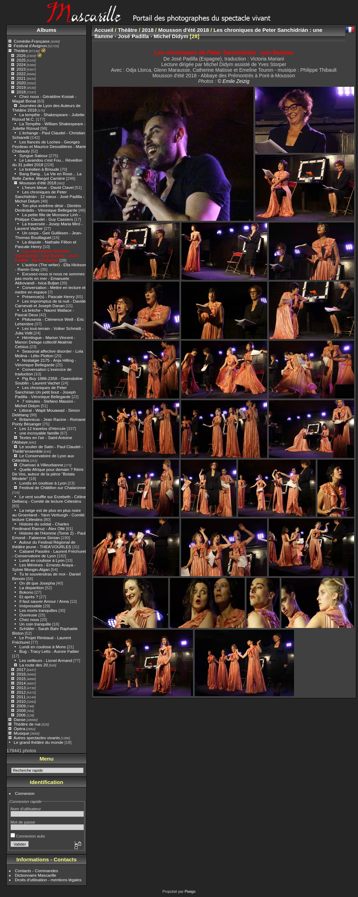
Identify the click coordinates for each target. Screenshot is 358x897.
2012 (21, 692)
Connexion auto (27, 836)
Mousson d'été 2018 (37, 183)
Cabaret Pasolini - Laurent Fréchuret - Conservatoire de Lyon (49, 553)
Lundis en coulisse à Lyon (42, 483)
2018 (21, 92)
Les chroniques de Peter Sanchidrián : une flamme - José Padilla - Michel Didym (46, 255)
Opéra (19, 728)
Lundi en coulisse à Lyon (41, 560)
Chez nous (29, 619)
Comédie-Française (32, 41)
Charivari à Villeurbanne (41, 464)
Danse (20, 719)
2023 (21, 69)
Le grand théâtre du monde (38, 742)
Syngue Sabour (33, 155)
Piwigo (190, 891)
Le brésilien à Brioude (39, 169)
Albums (46, 30)
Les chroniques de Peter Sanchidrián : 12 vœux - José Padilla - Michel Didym (50, 196)
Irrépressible (30, 605)
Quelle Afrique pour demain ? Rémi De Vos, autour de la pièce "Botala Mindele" (48, 474)
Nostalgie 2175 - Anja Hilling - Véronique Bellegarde (45, 362)
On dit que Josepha (37, 583)
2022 (21, 73)
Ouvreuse (28, 615)
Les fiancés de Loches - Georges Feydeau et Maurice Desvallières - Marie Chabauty (49, 146)
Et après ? (28, 596)
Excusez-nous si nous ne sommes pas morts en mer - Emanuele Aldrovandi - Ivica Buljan (50, 278)
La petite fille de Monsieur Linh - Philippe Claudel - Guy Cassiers (47, 216)
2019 (21, 87)
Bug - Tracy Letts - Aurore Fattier (49, 651)
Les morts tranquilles (38, 610)
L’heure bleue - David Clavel (47, 187)
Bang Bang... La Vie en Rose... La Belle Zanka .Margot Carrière (46, 176)
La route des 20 (33, 665)
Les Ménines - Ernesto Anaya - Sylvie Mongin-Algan (44, 567)
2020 (21, 82)
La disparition (31, 587)
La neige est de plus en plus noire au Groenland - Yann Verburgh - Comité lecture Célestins (48, 515)
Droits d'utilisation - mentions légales (48, 879)
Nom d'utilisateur (25, 808)
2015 (21, 678)
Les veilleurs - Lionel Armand (45, 660)
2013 (21, 687)
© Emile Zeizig (233, 81)
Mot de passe (22, 822)
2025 (21, 60)
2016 (21, 674)
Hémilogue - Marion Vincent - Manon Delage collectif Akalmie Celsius (45, 342)
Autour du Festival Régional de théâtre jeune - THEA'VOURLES (44, 544)
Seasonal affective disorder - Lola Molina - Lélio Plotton (49, 353)
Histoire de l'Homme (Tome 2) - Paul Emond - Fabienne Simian (49, 535)
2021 (21, 78)
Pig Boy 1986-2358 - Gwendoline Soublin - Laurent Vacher (49, 380)
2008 (21, 710)
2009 (21, 706)
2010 (21, 701)
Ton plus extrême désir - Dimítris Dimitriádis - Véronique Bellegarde (48, 207)
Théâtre (21, 50)
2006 (21, 715)
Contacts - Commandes (36, 870)
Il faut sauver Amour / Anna (44, 601)
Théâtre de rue (27, 724)
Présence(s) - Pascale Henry (48, 296)
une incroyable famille (39, 433)
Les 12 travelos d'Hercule (42, 428)
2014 (21, 683)
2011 (21, 696)
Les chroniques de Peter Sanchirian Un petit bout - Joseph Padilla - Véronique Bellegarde (45, 392)
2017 (21, 669)
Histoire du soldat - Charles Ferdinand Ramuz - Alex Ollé (40, 526)
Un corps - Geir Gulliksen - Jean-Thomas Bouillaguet (48, 235)
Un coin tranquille (35, 624)
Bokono (26, 592)
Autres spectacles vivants (37, 737)
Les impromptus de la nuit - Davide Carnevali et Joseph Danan (50, 303)
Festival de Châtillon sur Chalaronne (52, 487)
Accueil (104, 30)
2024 (21, 64)
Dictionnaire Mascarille (35, 875)
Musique (21, 733)
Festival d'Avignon (30, 45)
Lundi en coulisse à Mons (42, 646)
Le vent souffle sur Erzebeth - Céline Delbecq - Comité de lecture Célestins (49, 498)
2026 (21, 55)
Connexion (25, 793)
